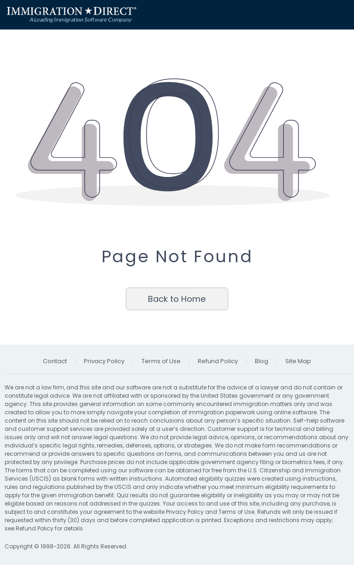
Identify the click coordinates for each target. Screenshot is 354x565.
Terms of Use (236, 512)
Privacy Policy (185, 512)
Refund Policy (34, 528)
